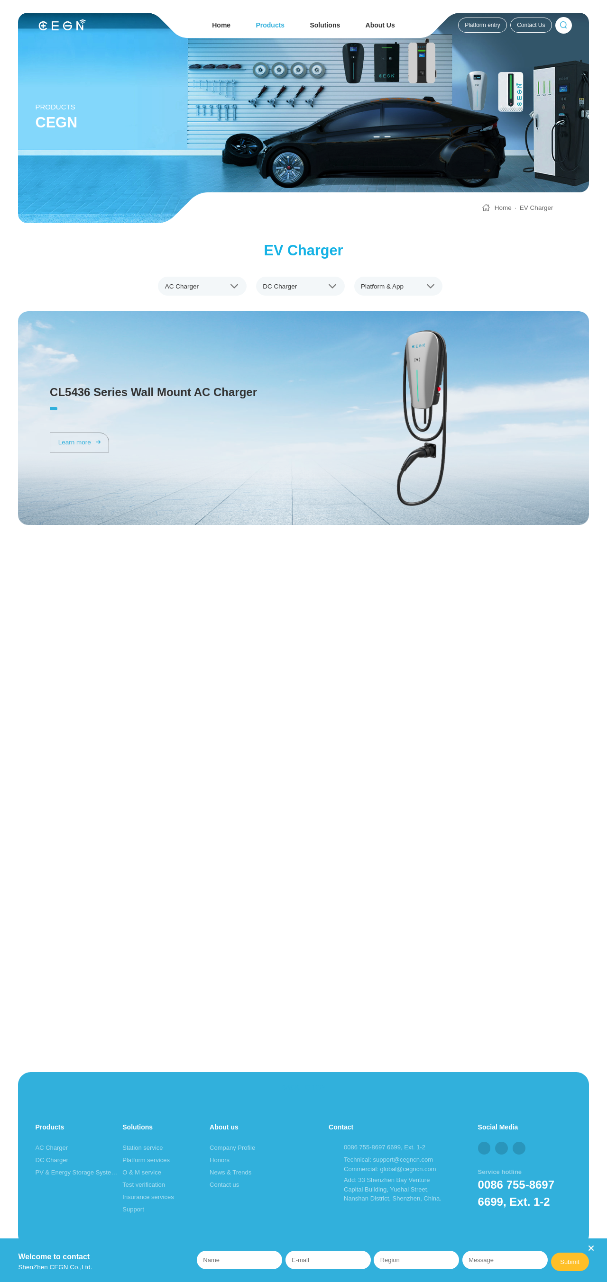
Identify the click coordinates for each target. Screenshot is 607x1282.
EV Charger (536, 207)
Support (133, 1209)
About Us (380, 25)
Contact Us (531, 25)
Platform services (146, 1160)
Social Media (498, 1127)
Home (221, 25)
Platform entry (482, 25)
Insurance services (148, 1197)
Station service (142, 1147)
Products (270, 25)
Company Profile (232, 1147)
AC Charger (52, 1147)
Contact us (224, 1184)
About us (224, 1127)
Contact (341, 1127)
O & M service (141, 1172)
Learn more (79, 442)
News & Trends (230, 1172)
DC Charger (52, 1160)
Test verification (143, 1184)
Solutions (325, 25)
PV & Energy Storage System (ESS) (78, 1172)
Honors (220, 1160)
